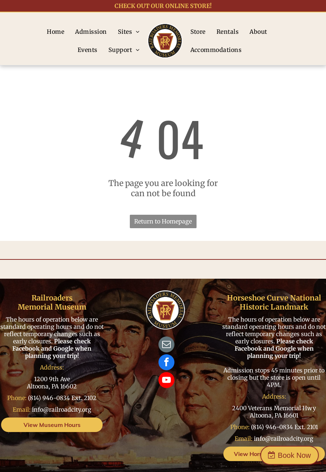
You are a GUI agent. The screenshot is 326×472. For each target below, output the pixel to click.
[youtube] (166, 381)
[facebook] (166, 363)
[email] (166, 345)
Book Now (294, 455)
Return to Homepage (163, 221)
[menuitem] (55, 31)
